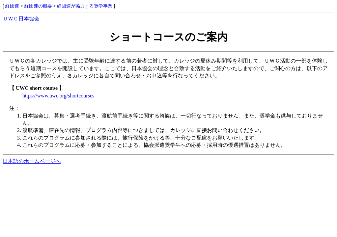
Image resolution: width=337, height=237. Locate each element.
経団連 (12, 6)
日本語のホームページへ (32, 161)
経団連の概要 (38, 6)
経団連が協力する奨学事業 (84, 6)
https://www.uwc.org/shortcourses (58, 95)
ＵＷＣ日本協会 (21, 18)
